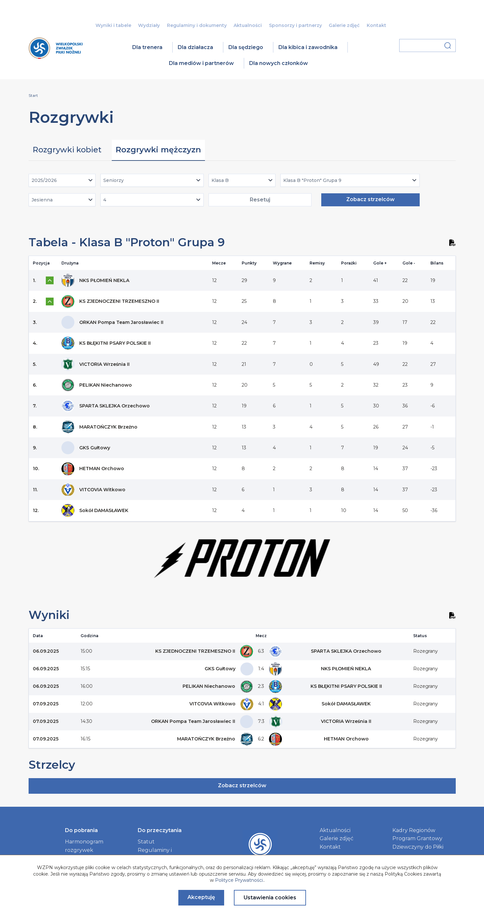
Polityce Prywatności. (239, 880)
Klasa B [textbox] (220, 180)
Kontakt (376, 25)
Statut (146, 842)
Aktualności (248, 25)
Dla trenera (147, 47)
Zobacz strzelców (370, 199)
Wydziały (149, 25)
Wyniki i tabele (113, 25)
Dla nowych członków (278, 63)
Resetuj (260, 200)
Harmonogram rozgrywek (84, 846)
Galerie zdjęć (344, 25)
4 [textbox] (104, 200)
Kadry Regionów (413, 830)
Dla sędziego (245, 47)
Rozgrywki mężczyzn (158, 149)
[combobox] (62, 180)
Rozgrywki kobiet (66, 149)
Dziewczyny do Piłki (417, 847)
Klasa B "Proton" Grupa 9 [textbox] (312, 180)
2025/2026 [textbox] (44, 180)
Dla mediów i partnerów (201, 63)
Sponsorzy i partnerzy (295, 25)
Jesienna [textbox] (42, 200)
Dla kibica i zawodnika (308, 47)
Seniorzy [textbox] (113, 180)
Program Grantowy (417, 838)
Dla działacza (195, 47)
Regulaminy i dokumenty (197, 25)
